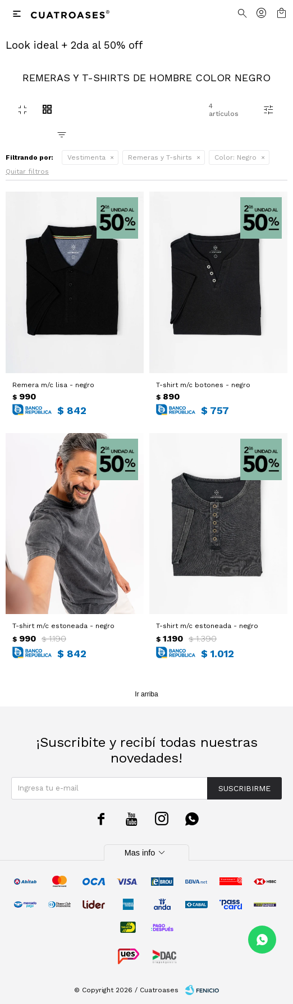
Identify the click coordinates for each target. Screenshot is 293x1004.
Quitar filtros (27, 171)
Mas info (146, 853)
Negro (235, 157)
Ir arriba (146, 694)
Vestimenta (86, 157)
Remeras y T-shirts (160, 157)
